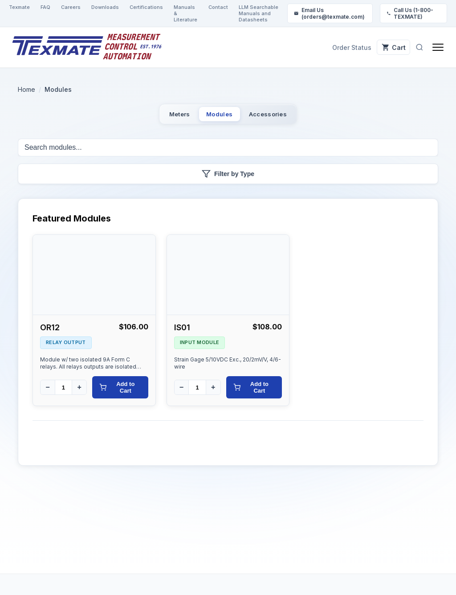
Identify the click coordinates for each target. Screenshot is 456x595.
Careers (71, 7)
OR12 (50, 333)
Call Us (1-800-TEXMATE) (410, 13)
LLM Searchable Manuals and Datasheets (258, 13)
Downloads (105, 7)
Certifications (146, 7)
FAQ (45, 7)
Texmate (19, 7)
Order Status (339, 47)
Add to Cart (116, 393)
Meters (160, 116)
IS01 (182, 333)
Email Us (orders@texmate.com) (329, 13)
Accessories (286, 116)
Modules (218, 116)
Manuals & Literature (185, 13)
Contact (218, 7)
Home (26, 89)
